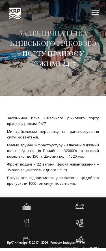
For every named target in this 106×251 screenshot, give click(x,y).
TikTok (81, 243)
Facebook (56, 243)
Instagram (69, 243)
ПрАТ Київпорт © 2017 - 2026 (27, 243)
